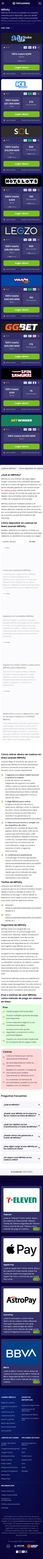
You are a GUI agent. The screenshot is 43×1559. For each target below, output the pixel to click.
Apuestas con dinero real (30, 1419)
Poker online (6, 1463)
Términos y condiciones (6, 1499)
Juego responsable (9, 1495)
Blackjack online (8, 1456)
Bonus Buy (5, 1475)
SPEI (23, 1452)
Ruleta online (6, 1460)
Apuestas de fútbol (30, 1415)
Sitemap (4, 1508)
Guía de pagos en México (29, 1444)
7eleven (7, 1214)
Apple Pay (8, 1264)
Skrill (24, 1467)
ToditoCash (27, 1456)
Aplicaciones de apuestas (28, 1410)
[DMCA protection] (21, 1551)
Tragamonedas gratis (10, 1449)
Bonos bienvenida (8, 1427)
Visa (23, 1463)
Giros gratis (6, 1431)
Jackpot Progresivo (9, 1471)
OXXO (24, 1449)
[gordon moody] (32, 1546)
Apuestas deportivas (30, 1405)
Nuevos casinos (7, 1419)
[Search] (40, 3)
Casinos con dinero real (9, 1407)
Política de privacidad (10, 1504)
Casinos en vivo (7, 1412)
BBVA (6, 1367)
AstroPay (8, 1314)
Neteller (25, 1471)
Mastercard (27, 1460)
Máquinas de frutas (9, 1467)
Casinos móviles (8, 1416)
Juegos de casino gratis (8, 1444)
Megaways (5, 1479)
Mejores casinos (8, 1403)
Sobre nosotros (7, 1491)
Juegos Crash (7, 1452)
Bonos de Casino (8, 1423)
